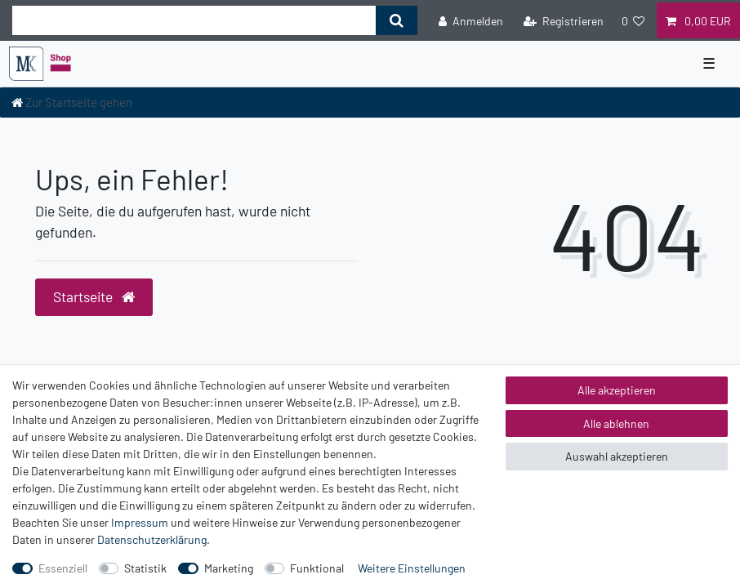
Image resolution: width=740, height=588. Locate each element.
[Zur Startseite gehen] (71, 102)
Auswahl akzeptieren (616, 456)
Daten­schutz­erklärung (152, 539)
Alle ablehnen (616, 423)
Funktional (317, 568)
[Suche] (396, 20)
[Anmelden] (471, 20)
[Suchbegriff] (194, 20)
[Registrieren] (564, 20)
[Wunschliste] (633, 20)
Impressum (139, 522)
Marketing (228, 568)
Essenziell (62, 568)
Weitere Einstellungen (412, 568)
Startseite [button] (94, 296)
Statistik (145, 568)
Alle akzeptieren (616, 390)
